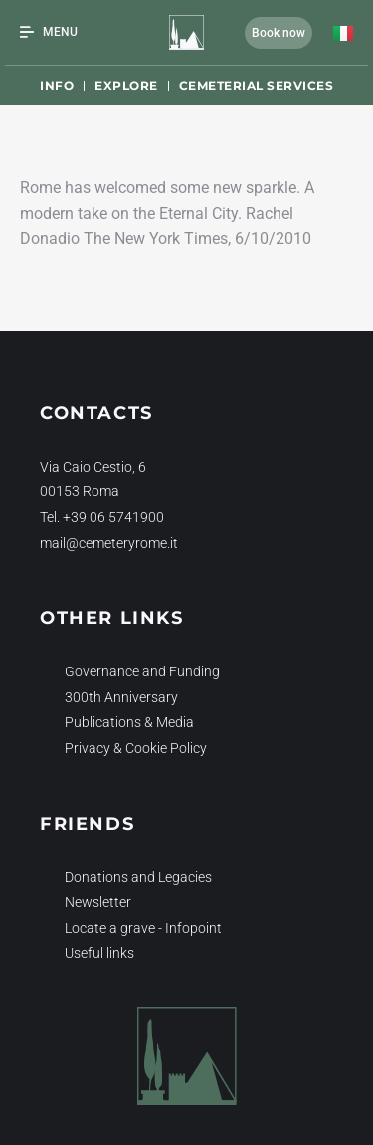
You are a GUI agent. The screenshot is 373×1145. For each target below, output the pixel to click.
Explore (126, 85)
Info (57, 85)
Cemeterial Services (256, 85)
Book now (278, 33)
